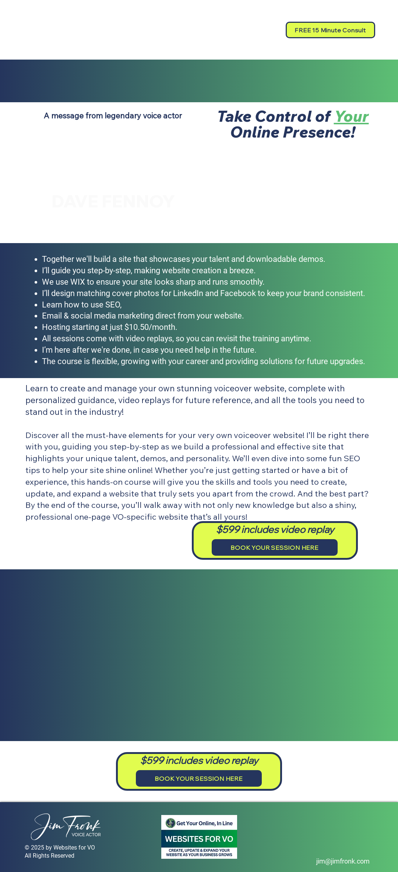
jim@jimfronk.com (343, 861)
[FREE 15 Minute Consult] (330, 30)
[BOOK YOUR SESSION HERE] (275, 547)
